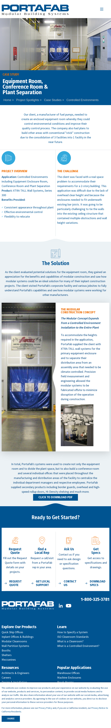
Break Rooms (65, 682)
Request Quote (15, 583)
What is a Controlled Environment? (78, 646)
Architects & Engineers (15, 673)
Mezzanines (9, 659)
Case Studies (52, 100)
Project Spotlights (27, 100)
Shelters (7, 655)
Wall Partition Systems (15, 646)
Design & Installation (14, 682)
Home (7, 100)
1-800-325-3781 (95, 599)
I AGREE (11, 718)
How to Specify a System (72, 632)
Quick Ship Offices (12, 632)
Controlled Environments (83, 100)
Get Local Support (43, 583)
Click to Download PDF (55, 497)
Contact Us (70, 583)
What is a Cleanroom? (70, 641)
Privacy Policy (45, 707)
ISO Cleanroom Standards (73, 637)
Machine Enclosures (69, 677)
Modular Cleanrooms (14, 641)
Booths (6, 650)
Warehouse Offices (68, 673)
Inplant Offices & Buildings (18, 637)
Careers (6, 677)
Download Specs (97, 583)
